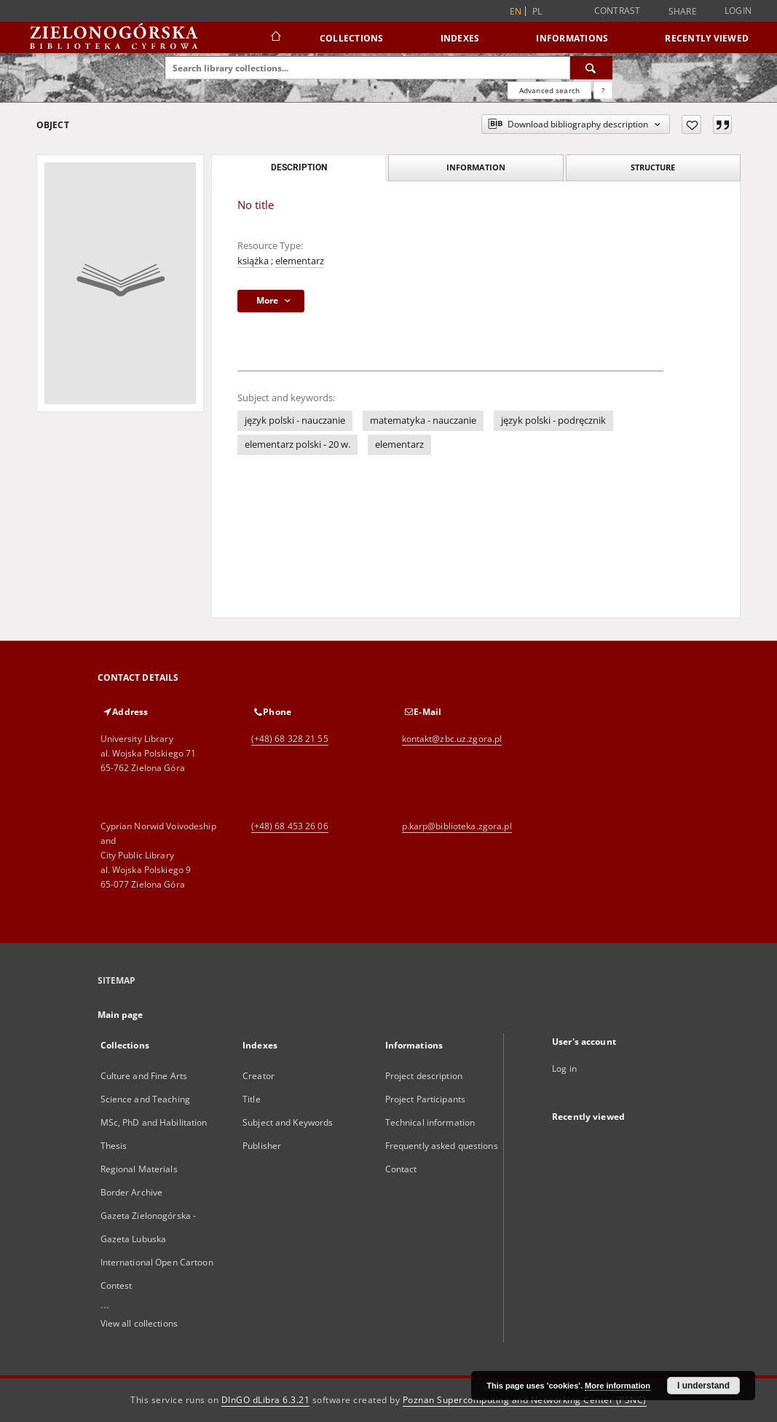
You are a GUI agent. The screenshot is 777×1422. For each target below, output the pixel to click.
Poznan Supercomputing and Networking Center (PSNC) (525, 1400)
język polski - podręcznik (553, 420)
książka (253, 261)
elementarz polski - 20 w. (297, 444)
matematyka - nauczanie (423, 420)
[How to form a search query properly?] (602, 90)
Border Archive (131, 1192)
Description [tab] (299, 167)
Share (682, 11)
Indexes (460, 38)
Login (738, 10)
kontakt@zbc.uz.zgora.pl (452, 738)
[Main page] (275, 38)
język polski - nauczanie (295, 420)
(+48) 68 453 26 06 (289, 826)
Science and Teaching (145, 1099)
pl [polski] (537, 11)
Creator (258, 1076)
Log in (564, 1068)
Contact (401, 1169)
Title (251, 1099)
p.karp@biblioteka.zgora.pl (457, 826)
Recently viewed (707, 38)
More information (617, 1385)
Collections (352, 38)
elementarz (299, 261)
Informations (572, 38)
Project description (423, 1076)
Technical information (430, 1122)
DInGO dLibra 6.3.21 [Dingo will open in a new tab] (265, 1400)
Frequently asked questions (441, 1145)
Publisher (261, 1145)
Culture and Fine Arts (144, 1076)
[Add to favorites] (691, 124)
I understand (703, 1385)
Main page (120, 1014)
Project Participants (425, 1099)
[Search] (591, 67)
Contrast (617, 10)
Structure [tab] (653, 167)
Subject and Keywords (287, 1122)
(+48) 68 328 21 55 (289, 738)
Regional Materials (139, 1169)
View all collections (139, 1323)
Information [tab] (475, 167)
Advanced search (549, 90)
